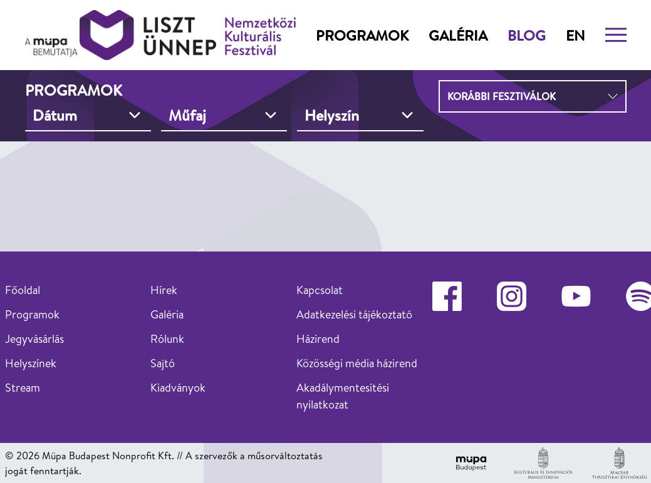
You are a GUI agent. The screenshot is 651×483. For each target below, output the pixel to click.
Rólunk (167, 339)
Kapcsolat (319, 290)
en (575, 35)
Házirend (318, 339)
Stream (22, 387)
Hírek (163, 290)
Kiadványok (178, 387)
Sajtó (162, 363)
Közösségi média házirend (356, 363)
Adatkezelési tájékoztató (354, 314)
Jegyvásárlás (34, 339)
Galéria (458, 35)
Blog (527, 35)
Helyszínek (30, 363)
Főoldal (22, 290)
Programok (362, 35)
